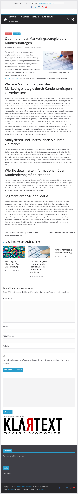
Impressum (13, 22)
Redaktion (9, 47)
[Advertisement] (39, 392)
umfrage (38, 47)
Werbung (35, 17)
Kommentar (8, 298)
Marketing (25, 17)
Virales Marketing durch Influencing (63, 251)
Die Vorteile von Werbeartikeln (62, 232)
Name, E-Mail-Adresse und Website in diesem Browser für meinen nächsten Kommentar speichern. (36, 361)
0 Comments (28, 47)
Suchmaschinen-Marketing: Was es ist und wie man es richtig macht (20, 234)
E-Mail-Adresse (9, 336)
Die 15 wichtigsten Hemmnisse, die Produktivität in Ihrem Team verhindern (38, 266)
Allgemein (8, 34)
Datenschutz (47, 17)
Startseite (13, 17)
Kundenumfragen (11, 78)
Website (6, 346)
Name (6, 326)
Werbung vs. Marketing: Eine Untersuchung (12, 264)
